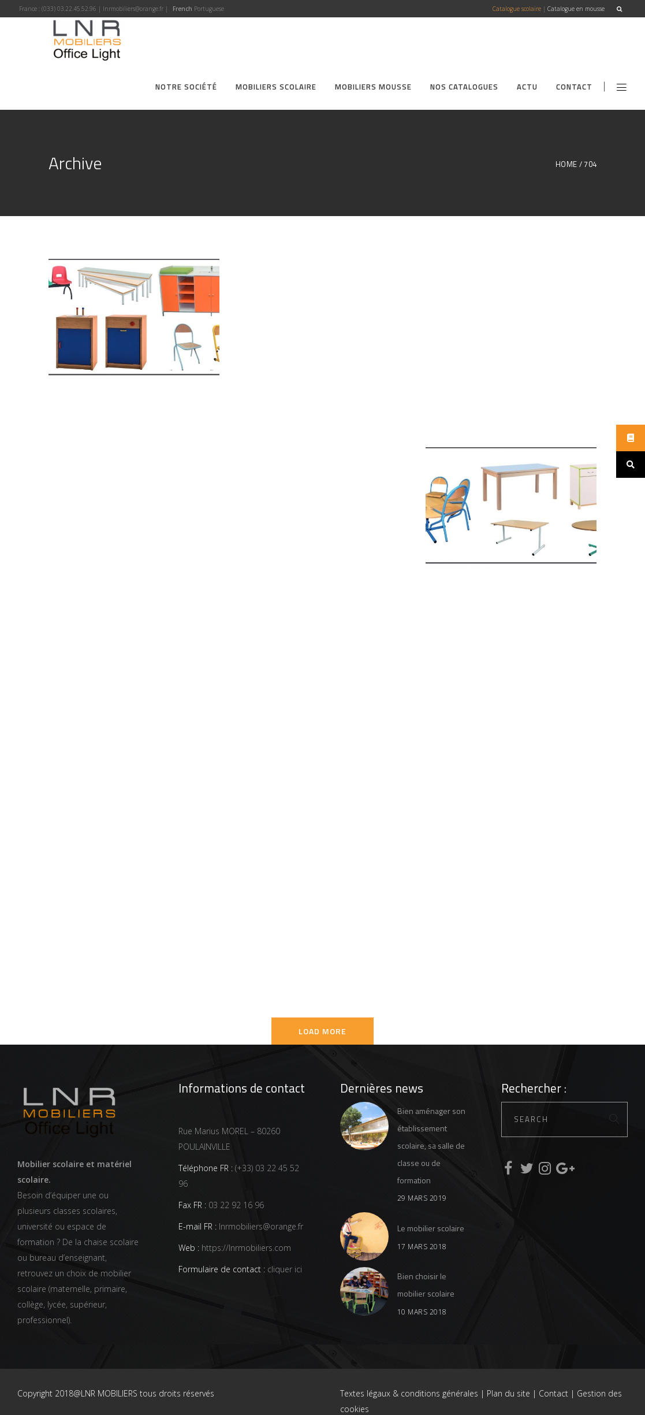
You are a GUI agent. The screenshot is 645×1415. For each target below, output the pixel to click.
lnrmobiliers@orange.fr (133, 9)
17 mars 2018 (422, 1246)
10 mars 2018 (422, 1312)
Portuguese (209, 9)
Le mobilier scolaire (430, 1228)
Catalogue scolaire (517, 9)
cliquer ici (283, 1269)
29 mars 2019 (422, 1198)
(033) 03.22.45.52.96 (69, 9)
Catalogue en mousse (576, 9)
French (182, 9)
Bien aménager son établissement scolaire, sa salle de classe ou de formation (431, 1145)
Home (566, 164)
